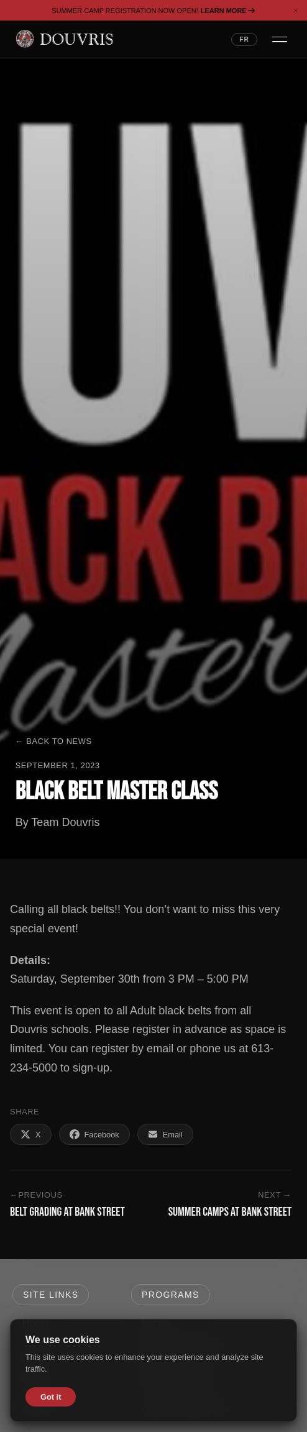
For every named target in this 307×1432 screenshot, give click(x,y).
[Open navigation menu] (279, 39)
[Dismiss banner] (296, 10)
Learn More (228, 10)
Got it (50, 1397)
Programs (170, 1295)
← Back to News (54, 741)
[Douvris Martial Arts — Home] (64, 39)
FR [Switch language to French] (244, 39)
